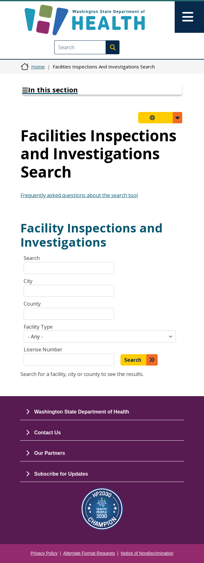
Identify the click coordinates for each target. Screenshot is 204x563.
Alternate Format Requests (89, 553)
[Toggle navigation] (189, 17)
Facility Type (38, 326)
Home (38, 66)
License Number (43, 349)
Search (32, 258)
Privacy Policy (44, 553)
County (32, 303)
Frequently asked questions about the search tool (79, 195)
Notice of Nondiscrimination (147, 553)
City (28, 281)
